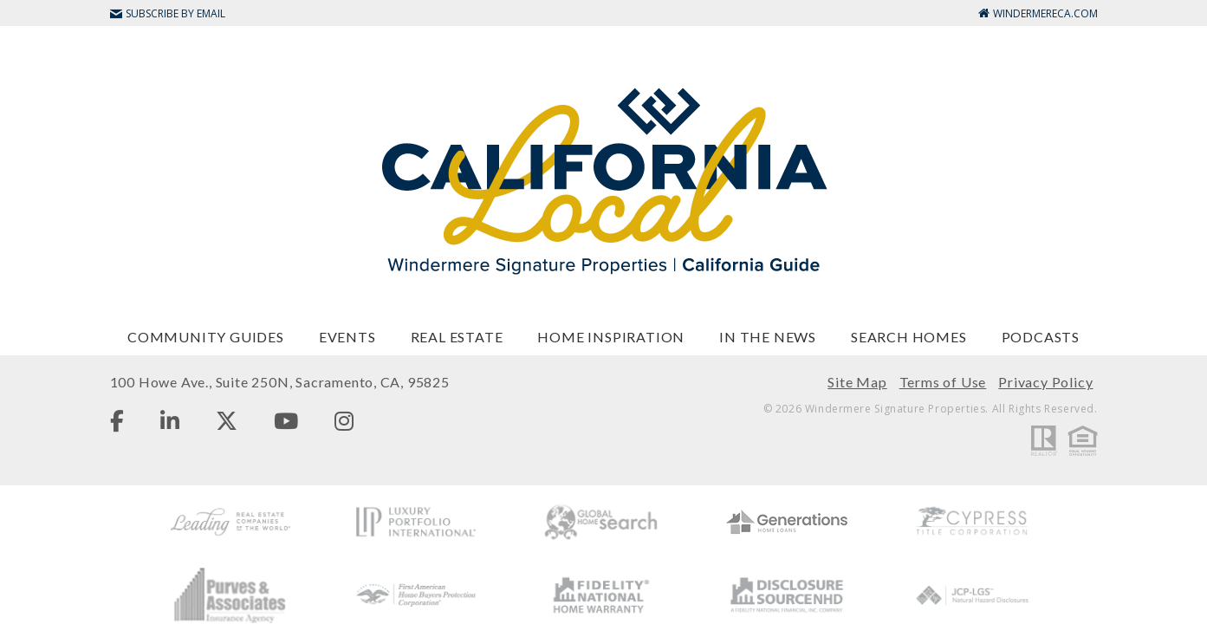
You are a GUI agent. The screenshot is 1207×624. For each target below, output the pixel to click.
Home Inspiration (611, 336)
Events (347, 336)
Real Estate (457, 336)
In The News (767, 336)
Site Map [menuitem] (856, 382)
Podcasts (1041, 336)
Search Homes (909, 336)
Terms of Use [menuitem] (943, 382)
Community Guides (205, 336)
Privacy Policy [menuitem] (1045, 382)
